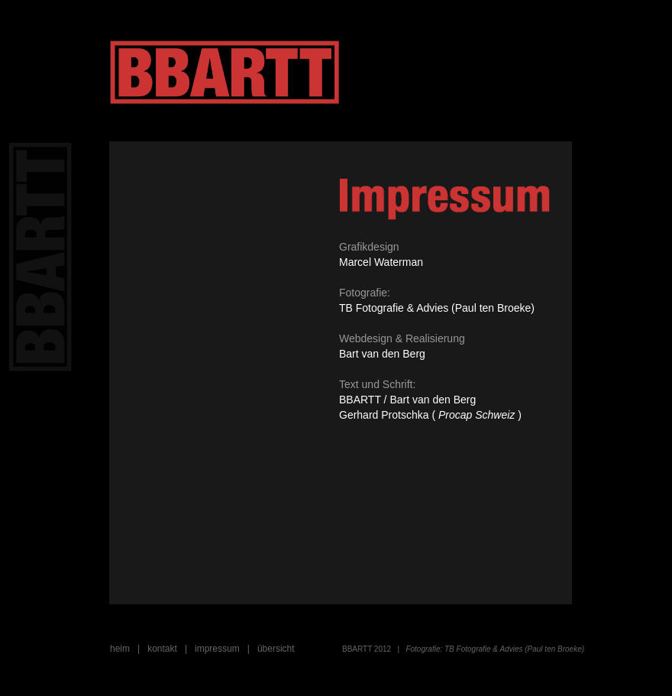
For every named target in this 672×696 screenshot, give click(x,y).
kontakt (162, 648)
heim (120, 648)
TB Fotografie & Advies (482, 649)
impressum (217, 648)
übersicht (276, 648)
